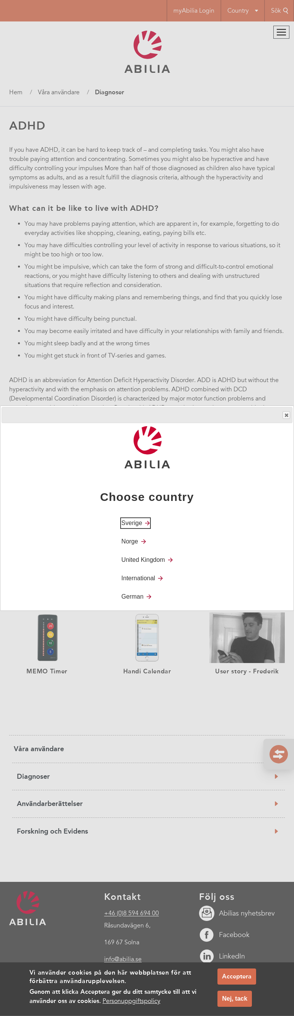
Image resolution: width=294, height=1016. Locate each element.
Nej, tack (234, 1002)
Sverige (131, 523)
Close (286, 415)
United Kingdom (143, 559)
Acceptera (237, 979)
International (138, 578)
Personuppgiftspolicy (131, 1004)
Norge (129, 541)
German (132, 596)
